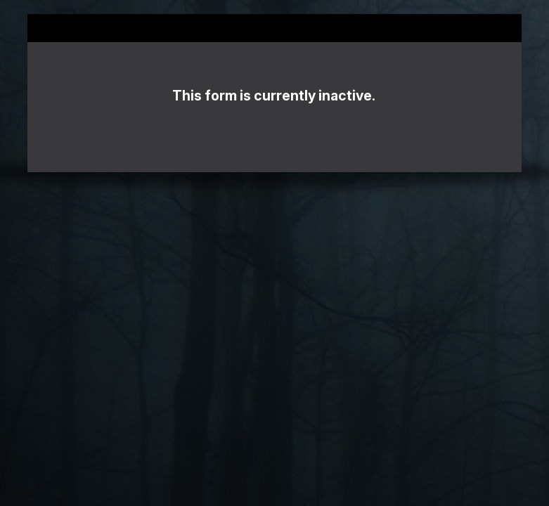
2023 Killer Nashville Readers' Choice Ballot (274, 28)
